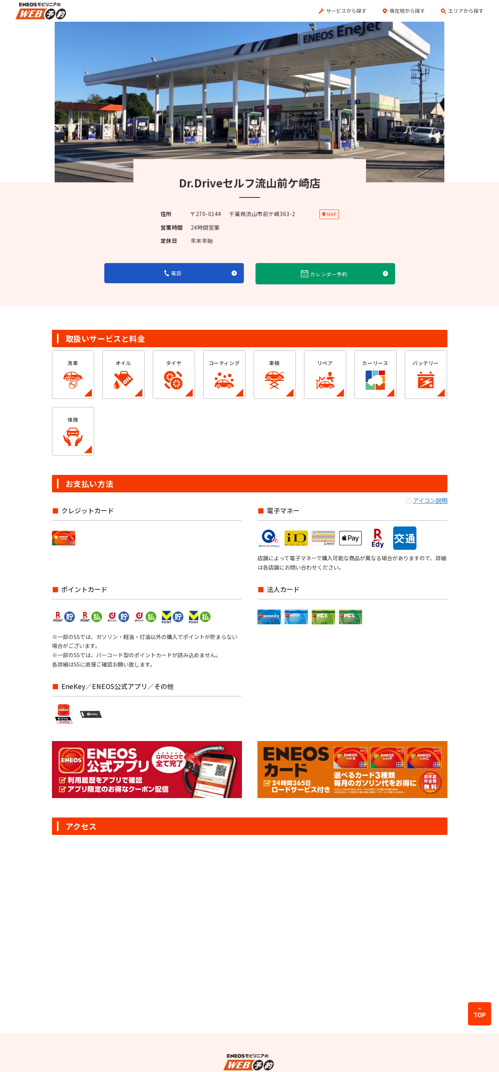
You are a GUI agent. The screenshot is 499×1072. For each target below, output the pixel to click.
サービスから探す (346, 10)
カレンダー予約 (324, 274)
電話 (173, 273)
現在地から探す (407, 10)
